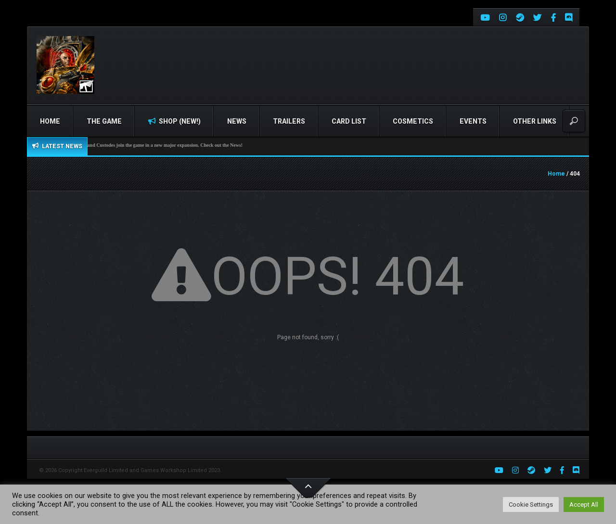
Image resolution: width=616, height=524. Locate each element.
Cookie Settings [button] (531, 504)
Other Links (534, 121)
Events (473, 121)
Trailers (289, 121)
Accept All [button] (583, 504)
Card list (349, 121)
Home (50, 121)
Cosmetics (413, 121)
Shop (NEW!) (174, 121)
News (236, 121)
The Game (104, 121)
